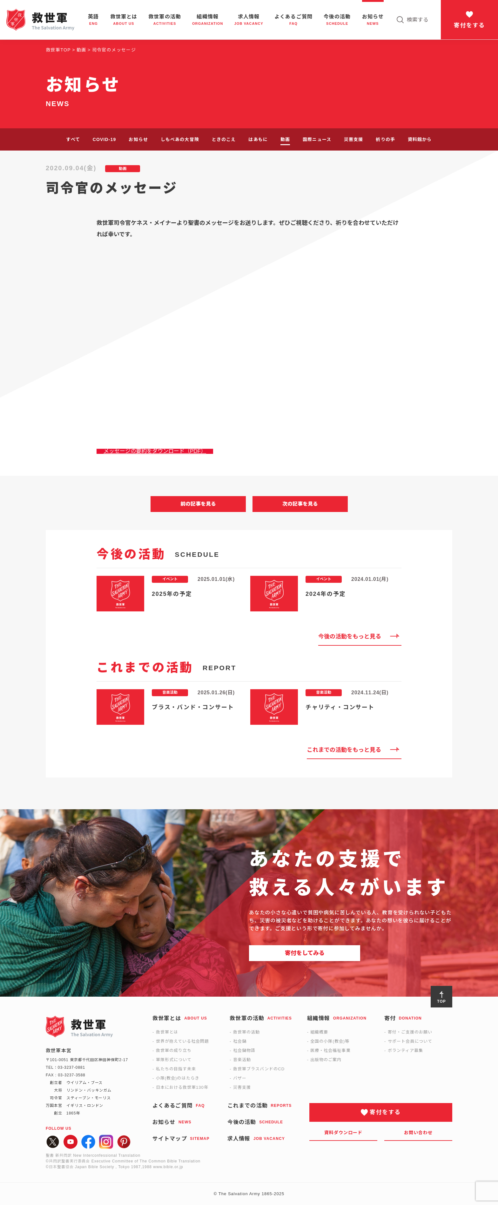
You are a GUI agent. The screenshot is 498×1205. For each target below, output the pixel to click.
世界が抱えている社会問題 (182, 1041)
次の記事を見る (300, 504)
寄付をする (469, 25)
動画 (285, 139)
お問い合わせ (418, 1132)
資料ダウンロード (343, 1132)
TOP (441, 1001)
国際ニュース (317, 139)
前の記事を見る (198, 504)
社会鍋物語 (244, 1050)
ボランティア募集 (405, 1050)
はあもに (257, 139)
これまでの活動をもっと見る (344, 750)
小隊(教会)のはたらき (177, 1078)
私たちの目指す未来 (176, 1069)
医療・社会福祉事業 (330, 1050)
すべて (73, 139)
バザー (239, 1078)
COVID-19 (104, 139)
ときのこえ (224, 139)
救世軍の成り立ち (174, 1050)
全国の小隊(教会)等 (329, 1041)
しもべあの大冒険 (180, 139)
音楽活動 (242, 1059)
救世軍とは (167, 1032)
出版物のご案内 (325, 1059)
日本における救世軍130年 (182, 1087)
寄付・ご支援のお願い (410, 1032)
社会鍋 (239, 1041)
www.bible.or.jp (168, 1167)
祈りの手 (385, 139)
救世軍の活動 (246, 1032)
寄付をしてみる (305, 953)
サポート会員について (410, 1041)
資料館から (420, 139)
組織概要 (319, 1032)
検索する (417, 20)
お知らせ (138, 139)
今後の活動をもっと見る (349, 636)
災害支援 (353, 139)
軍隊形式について (174, 1059)
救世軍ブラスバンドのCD (259, 1069)
